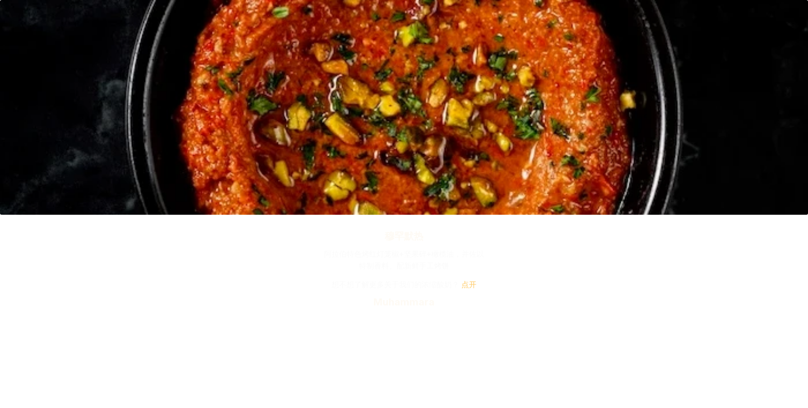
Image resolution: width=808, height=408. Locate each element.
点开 (468, 284)
